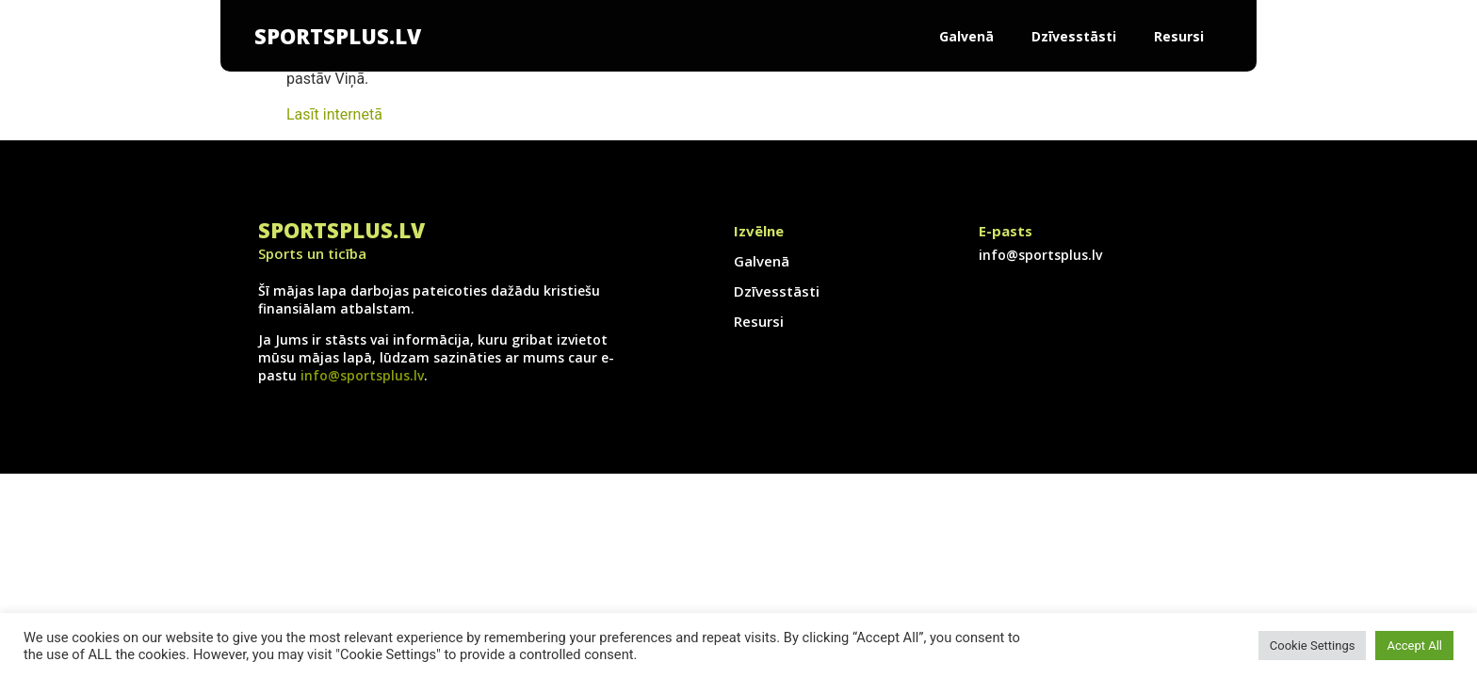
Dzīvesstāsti (1073, 36)
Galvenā (966, 36)
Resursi (1179, 36)
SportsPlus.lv (337, 36)
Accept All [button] (1414, 645)
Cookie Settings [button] (1312, 645)
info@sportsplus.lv (362, 375)
